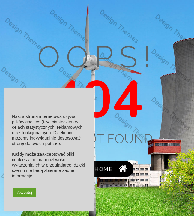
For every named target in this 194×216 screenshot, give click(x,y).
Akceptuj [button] (24, 192)
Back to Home (97, 169)
